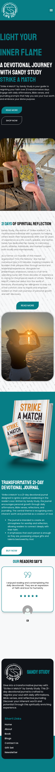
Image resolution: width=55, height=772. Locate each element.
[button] (51, 10)
